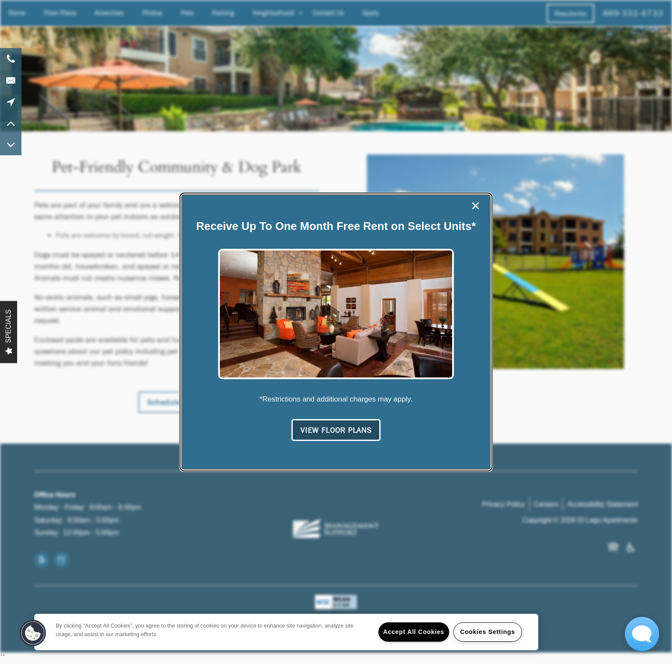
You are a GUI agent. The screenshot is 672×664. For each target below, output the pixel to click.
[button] (336, 430)
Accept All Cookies (413, 631)
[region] (286, 632)
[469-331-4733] (10, 58)
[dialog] (336, 332)
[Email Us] (10, 80)
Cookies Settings (487, 631)
